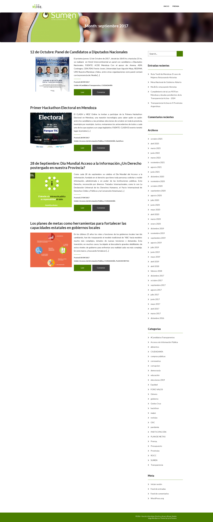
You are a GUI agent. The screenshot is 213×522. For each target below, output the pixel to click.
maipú (153, 413)
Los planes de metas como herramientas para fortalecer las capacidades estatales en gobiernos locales (82, 235)
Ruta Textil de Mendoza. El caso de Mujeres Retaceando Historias (166, 76)
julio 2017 (155, 294)
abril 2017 (155, 309)
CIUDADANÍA (106, 85)
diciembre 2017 (157, 275)
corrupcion (155, 366)
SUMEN (154, 460)
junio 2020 (155, 205)
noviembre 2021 (158, 162)
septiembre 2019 (158, 238)
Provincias (155, 451)
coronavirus (156, 361)
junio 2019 (155, 252)
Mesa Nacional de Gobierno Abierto (166, 82)
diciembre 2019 (157, 228)
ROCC (153, 455)
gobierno (154, 399)
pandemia (155, 427)
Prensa (175, 6)
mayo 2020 (155, 209)
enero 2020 (156, 224)
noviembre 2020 (158, 181)
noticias (154, 417)
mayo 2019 (155, 257)
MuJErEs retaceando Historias (164, 87)
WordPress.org (157, 498)
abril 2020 (155, 214)
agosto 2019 (156, 242)
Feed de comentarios (160, 493)
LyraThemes (172, 518)
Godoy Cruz (156, 403)
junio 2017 (155, 299)
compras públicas (158, 356)
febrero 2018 (156, 271)
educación (155, 375)
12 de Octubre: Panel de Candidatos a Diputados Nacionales (79, 52)
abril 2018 (155, 266)
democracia (156, 370)
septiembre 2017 (158, 285)
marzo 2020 (156, 219)
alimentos (155, 347)
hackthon (105, 135)
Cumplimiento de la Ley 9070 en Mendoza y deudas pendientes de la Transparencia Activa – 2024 (166, 94)
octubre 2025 (156, 139)
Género (154, 394)
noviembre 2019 (158, 233)
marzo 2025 (156, 148)
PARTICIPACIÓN (158, 432)
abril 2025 (155, 143)
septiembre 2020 (158, 191)
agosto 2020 (156, 195)
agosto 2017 (156, 290)
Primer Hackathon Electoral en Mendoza (73, 117)
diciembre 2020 (157, 176)
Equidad (154, 384)
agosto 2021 (156, 167)
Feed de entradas (158, 489)
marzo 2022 (156, 157)
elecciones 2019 (158, 380)
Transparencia (157, 465)
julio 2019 (155, 247)
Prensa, (154, 441)
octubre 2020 (156, 186)
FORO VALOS (157, 389)
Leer (82, 92)
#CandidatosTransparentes (90, 85)
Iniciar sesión (156, 484)
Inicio (166, 6)
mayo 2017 (155, 304)
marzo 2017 (156, 313)
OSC (153, 422)
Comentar (101, 92)
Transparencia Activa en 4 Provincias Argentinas (166, 104)
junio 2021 (155, 172)
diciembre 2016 (157, 318)
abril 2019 (155, 261)
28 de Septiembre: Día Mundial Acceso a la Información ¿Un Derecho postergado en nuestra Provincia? (86, 174)
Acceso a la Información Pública (89, 135)
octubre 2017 (156, 280)
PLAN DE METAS (107, 254)
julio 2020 (155, 200)
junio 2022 (155, 153)
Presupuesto (156, 446)
